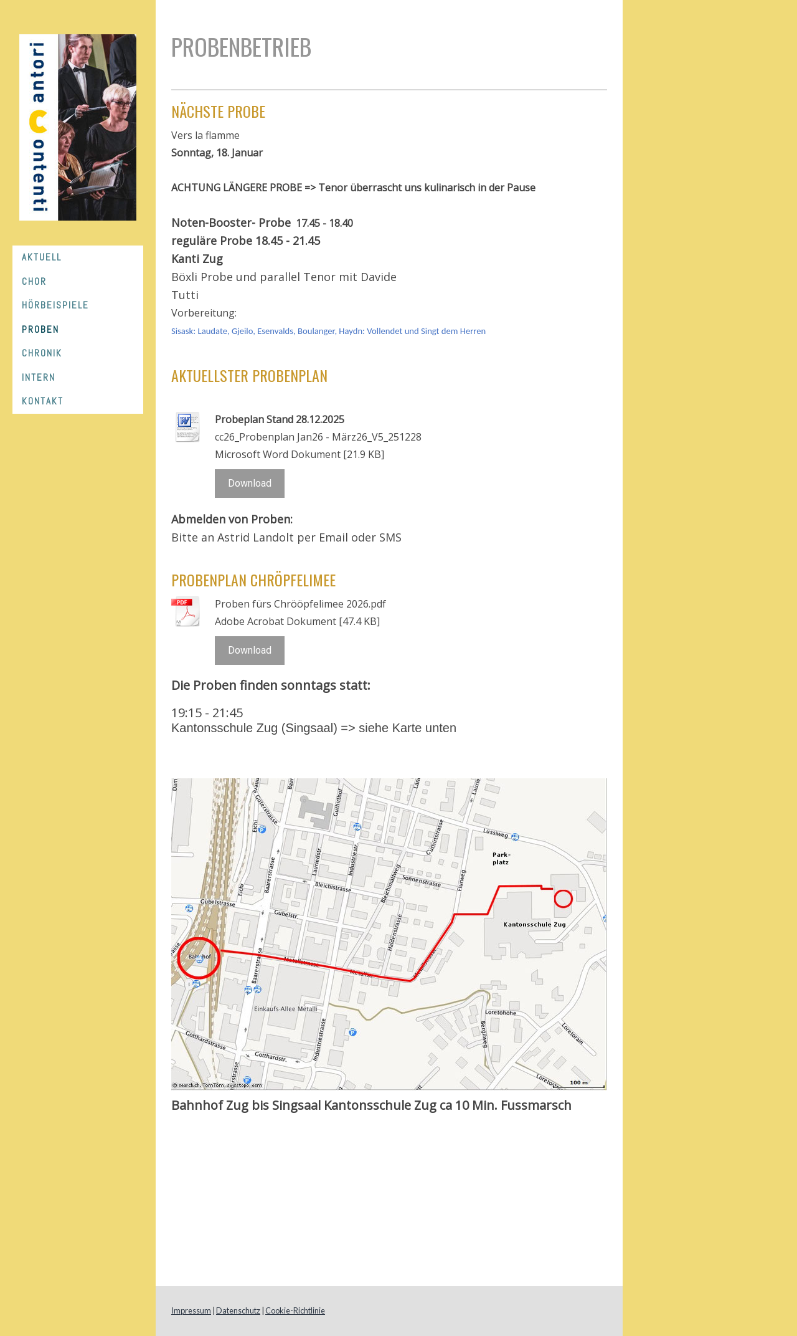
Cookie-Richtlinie (295, 1310)
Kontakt (43, 401)
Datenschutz (238, 1310)
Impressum (191, 1310)
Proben (40, 329)
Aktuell (42, 257)
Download (249, 483)
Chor (34, 281)
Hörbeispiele (55, 305)
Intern (38, 377)
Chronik (42, 353)
